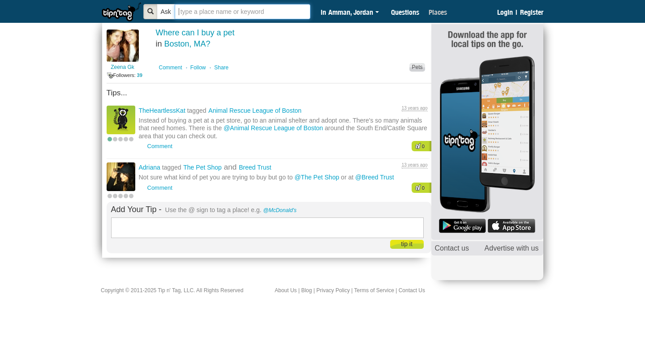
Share (221, 67)
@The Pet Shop (316, 177)
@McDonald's (280, 210)
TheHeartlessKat (163, 110)
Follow (198, 67)
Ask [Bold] (166, 11)
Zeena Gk (122, 67)
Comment (170, 67)
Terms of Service (374, 290)
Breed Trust (255, 167)
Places (438, 12)
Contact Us (412, 290)
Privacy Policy (333, 290)
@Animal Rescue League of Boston (273, 128)
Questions (405, 12)
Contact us (452, 248)
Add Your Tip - (136, 209)
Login (505, 12)
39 (139, 75)
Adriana (150, 167)
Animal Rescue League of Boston (254, 110)
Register (531, 12)
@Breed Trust (374, 177)
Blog (306, 290)
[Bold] (150, 11)
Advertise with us (512, 248)
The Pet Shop (202, 167)
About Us (286, 290)
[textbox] (242, 11)
